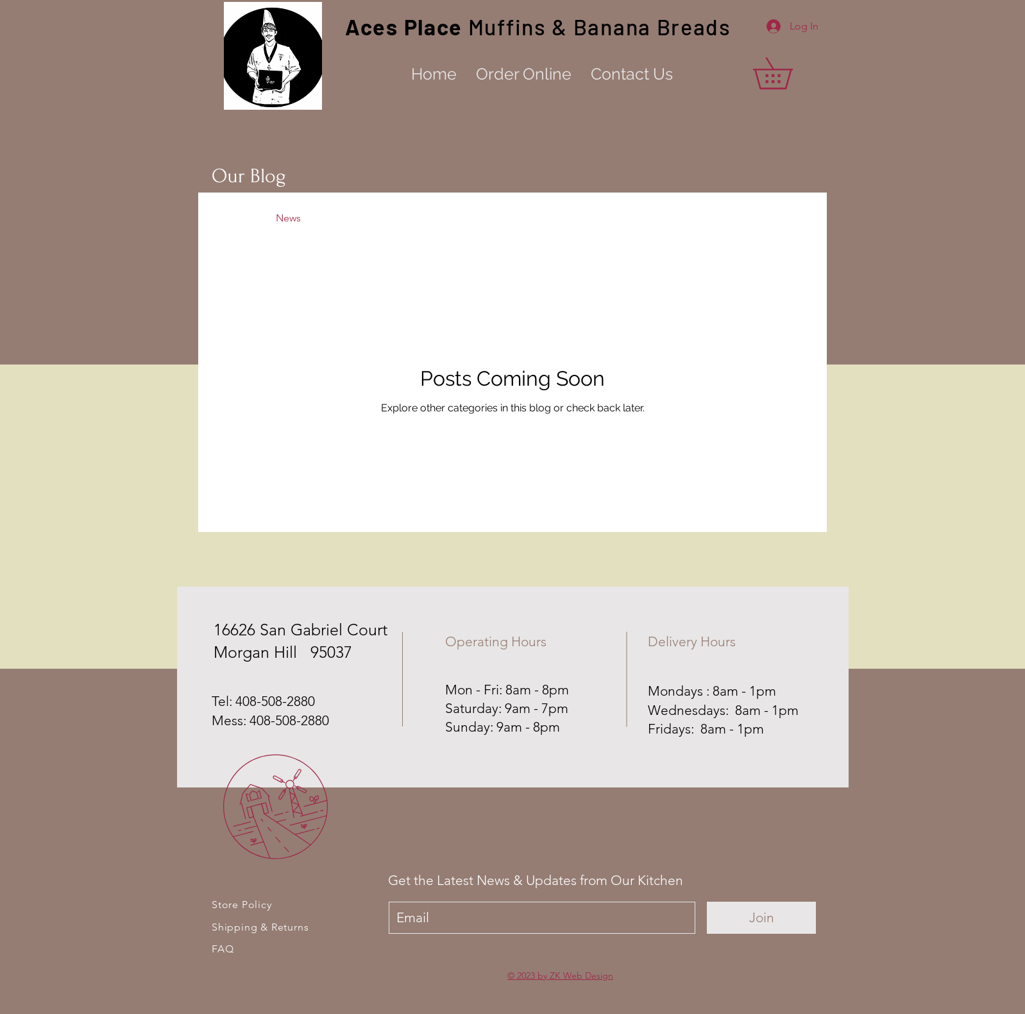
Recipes (344, 218)
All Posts (230, 218)
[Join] (761, 918)
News (288, 218)
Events (403, 218)
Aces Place (406, 26)
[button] (788, 73)
